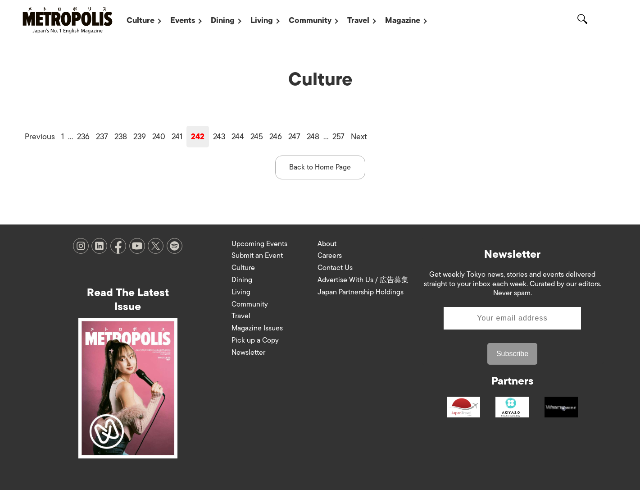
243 (219, 136)
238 (120, 136)
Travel (358, 20)
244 (237, 136)
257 (338, 136)
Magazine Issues (257, 328)
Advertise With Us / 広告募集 (363, 280)
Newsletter (248, 352)
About (327, 244)
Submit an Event (257, 255)
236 (83, 136)
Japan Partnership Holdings (361, 292)
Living (261, 20)
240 (158, 136)
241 (177, 136)
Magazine (402, 20)
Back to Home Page (320, 167)
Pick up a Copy (255, 340)
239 (139, 136)
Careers (330, 255)
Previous (40, 136)
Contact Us (335, 268)
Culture (140, 20)
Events (182, 20)
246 (275, 136)
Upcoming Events (259, 244)
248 (313, 136)
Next (359, 136)
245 (256, 136)
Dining (223, 20)
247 (294, 136)
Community (310, 20)
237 (102, 136)
